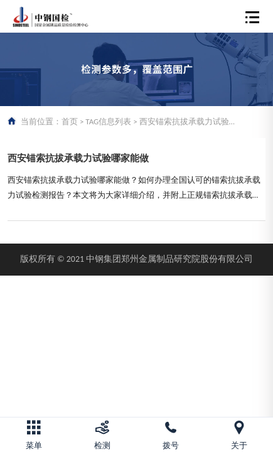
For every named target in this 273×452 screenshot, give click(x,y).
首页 (70, 121)
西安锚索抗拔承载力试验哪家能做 (78, 158)
